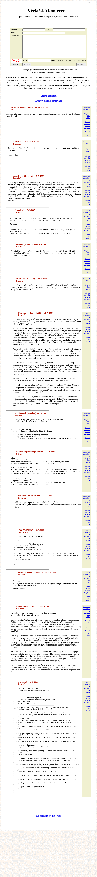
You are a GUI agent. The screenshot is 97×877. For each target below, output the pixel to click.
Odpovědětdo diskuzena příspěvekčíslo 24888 (86, 710)
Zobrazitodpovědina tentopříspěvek (87, 129)
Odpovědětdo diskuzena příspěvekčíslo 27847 (86, 518)
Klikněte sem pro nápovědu (48, 860)
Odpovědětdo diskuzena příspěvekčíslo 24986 (86, 289)
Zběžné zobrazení (48, 100)
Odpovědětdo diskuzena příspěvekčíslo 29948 (86, 600)
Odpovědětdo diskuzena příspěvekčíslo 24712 (86, 117)
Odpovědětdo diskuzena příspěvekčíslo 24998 (86, 323)
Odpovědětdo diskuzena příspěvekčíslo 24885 (86, 467)
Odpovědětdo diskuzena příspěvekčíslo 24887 (86, 634)
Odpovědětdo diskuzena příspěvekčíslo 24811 (86, 255)
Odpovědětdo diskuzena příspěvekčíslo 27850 (86, 552)
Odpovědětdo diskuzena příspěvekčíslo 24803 (86, 220)
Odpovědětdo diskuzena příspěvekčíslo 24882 (86, 424)
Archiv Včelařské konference (48, 105)
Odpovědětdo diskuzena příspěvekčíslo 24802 (86, 186)
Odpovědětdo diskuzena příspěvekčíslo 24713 (86, 151)
